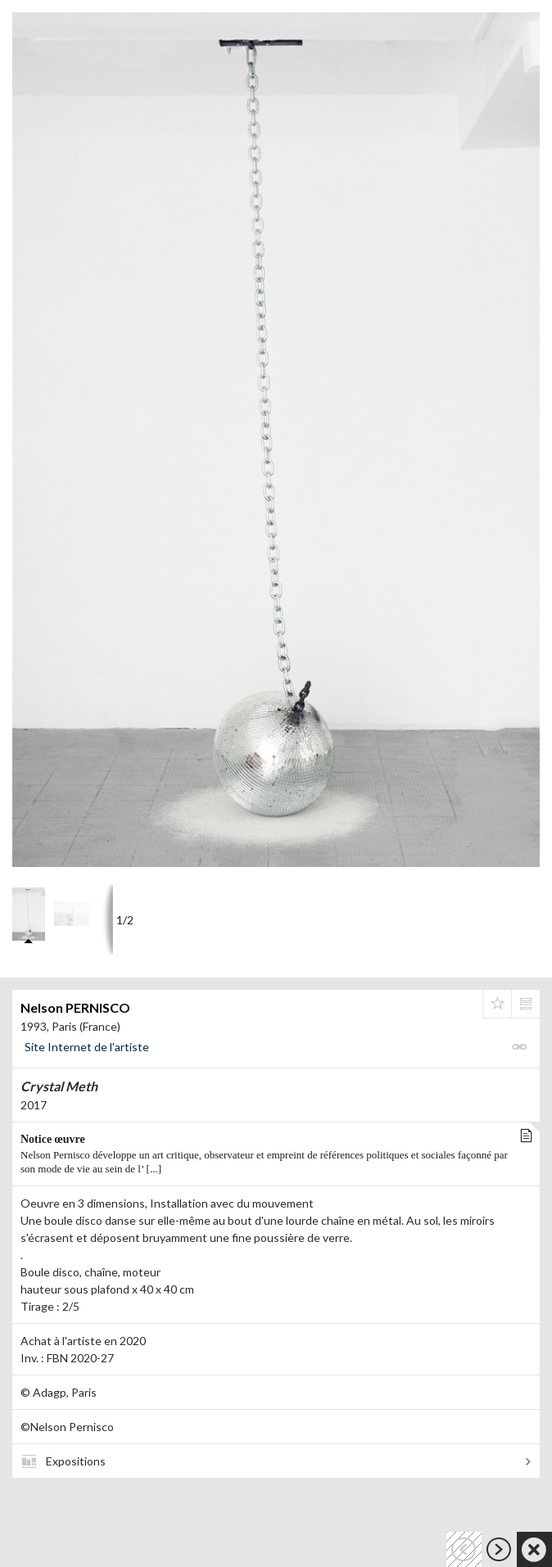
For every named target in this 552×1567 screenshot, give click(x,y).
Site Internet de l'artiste (87, 1047)
